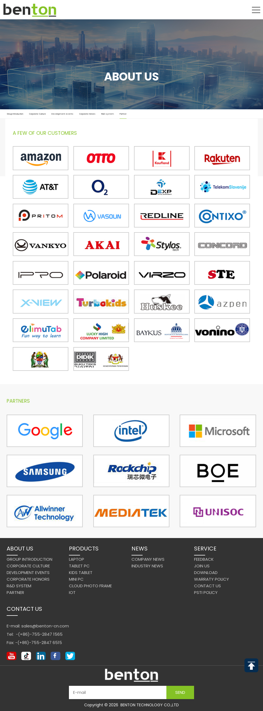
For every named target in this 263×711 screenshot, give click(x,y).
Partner (123, 116)
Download (206, 572)
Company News (148, 559)
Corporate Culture (37, 114)
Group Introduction (15, 114)
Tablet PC (79, 566)
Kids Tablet (80, 572)
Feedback (204, 559)
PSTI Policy (206, 592)
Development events (62, 114)
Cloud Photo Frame (90, 586)
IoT (72, 592)
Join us (202, 566)
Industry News (147, 566)
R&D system (107, 114)
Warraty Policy (211, 579)
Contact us (207, 586)
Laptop (76, 559)
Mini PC (76, 579)
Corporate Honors (87, 114)
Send (180, 692)
